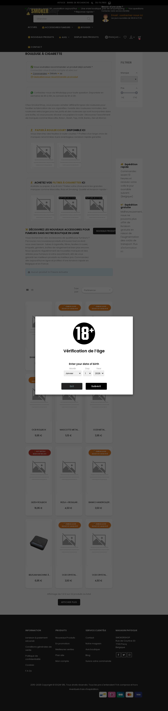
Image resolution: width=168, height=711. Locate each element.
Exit (72, 386)
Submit (96, 386)
